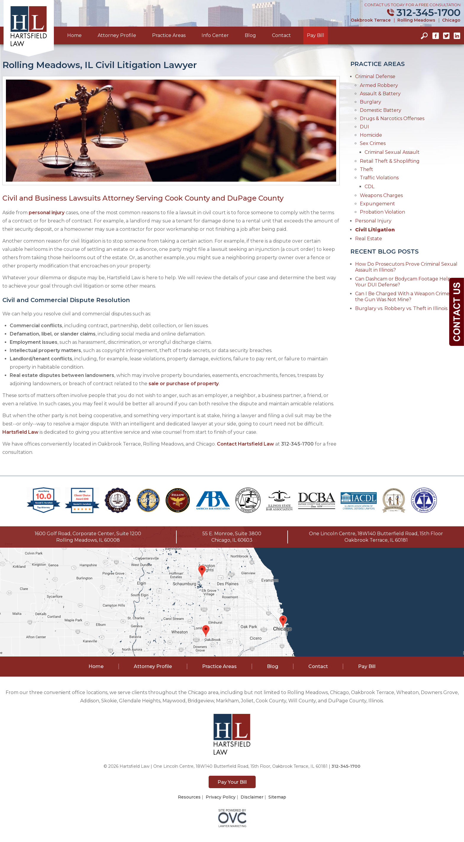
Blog (250, 35)
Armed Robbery (379, 85)
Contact (281, 35)
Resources (189, 797)
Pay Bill (315, 35)
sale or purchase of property (184, 383)
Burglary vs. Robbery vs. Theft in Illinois (401, 308)
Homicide (371, 135)
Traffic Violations (379, 177)
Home (74, 35)
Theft (366, 169)
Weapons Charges (381, 195)
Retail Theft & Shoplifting (390, 161)
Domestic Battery (380, 110)
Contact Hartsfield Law (245, 444)
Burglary (370, 102)
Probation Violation (382, 212)
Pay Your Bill (232, 782)
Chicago (451, 20)
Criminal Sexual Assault (392, 152)
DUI (364, 127)
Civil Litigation (375, 230)
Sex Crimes (373, 143)
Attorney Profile (117, 35)
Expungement (377, 204)
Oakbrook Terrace (371, 20)
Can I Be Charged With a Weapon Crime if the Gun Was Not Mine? (404, 296)
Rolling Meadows (416, 20)
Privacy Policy (221, 797)
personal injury (47, 212)
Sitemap (277, 797)
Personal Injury (373, 221)
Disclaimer (252, 797)
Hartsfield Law (20, 432)
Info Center (215, 35)
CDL (369, 186)
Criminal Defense (375, 76)
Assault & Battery (380, 93)
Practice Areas (169, 35)
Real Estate (368, 238)
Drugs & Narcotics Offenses (392, 118)
